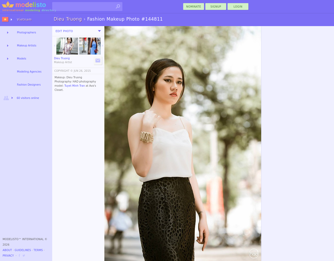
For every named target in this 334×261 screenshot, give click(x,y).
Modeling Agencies (29, 71)
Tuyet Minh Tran (74, 85)
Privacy (8, 255)
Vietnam (24, 19)
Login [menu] (238, 6)
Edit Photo (64, 31)
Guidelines (23, 250)
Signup (216, 6)
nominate (193, 6)
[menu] (99, 31)
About (7, 250)
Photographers (26, 32)
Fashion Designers (29, 84)
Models (21, 58)
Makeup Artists (26, 45)
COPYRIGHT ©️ (63, 70)
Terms (38, 250)
